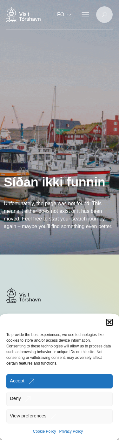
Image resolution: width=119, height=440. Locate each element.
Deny (15, 398)
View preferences (28, 415)
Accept (17, 380)
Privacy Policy (71, 431)
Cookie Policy (44, 431)
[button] (109, 322)
